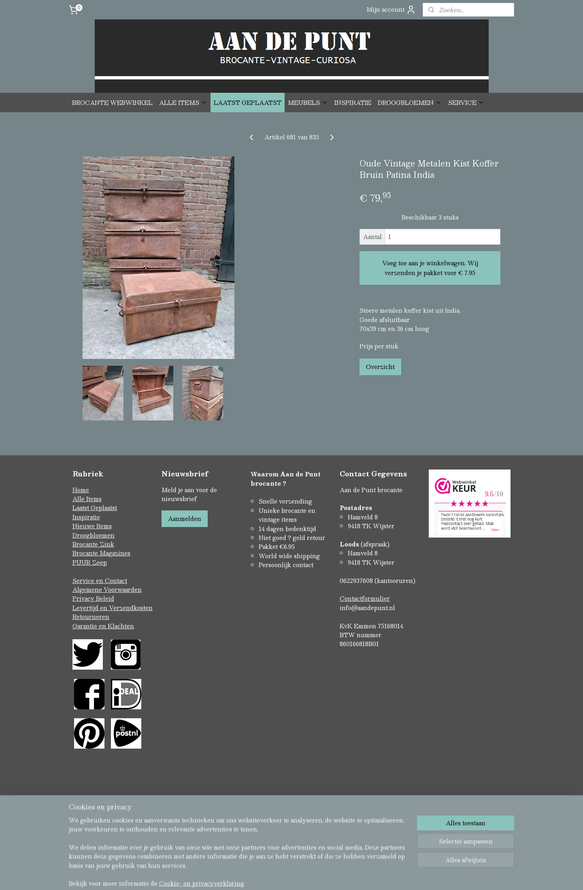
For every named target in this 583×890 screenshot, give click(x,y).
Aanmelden (184, 518)
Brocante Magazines (101, 553)
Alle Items (87, 499)
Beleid (105, 598)
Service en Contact (99, 580)
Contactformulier (365, 598)
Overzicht (380, 366)
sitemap (259, 850)
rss (274, 850)
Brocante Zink (93, 544)
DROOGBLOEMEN (410, 102)
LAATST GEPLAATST (247, 102)
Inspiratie (86, 517)
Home (80, 490)
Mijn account (391, 9)
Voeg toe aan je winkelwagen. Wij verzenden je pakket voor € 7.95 (430, 267)
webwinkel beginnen (305, 850)
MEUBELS (308, 102)
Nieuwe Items (92, 526)
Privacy (84, 598)
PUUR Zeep (89, 562)
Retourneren (90, 616)
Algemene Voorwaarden (107, 589)
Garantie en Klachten (103, 626)
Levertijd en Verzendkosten (112, 608)
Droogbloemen (93, 535)
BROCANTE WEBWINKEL (112, 102)
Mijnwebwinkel (377, 850)
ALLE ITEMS (183, 102)
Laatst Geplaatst (94, 507)
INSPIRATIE (352, 102)
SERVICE (466, 102)
